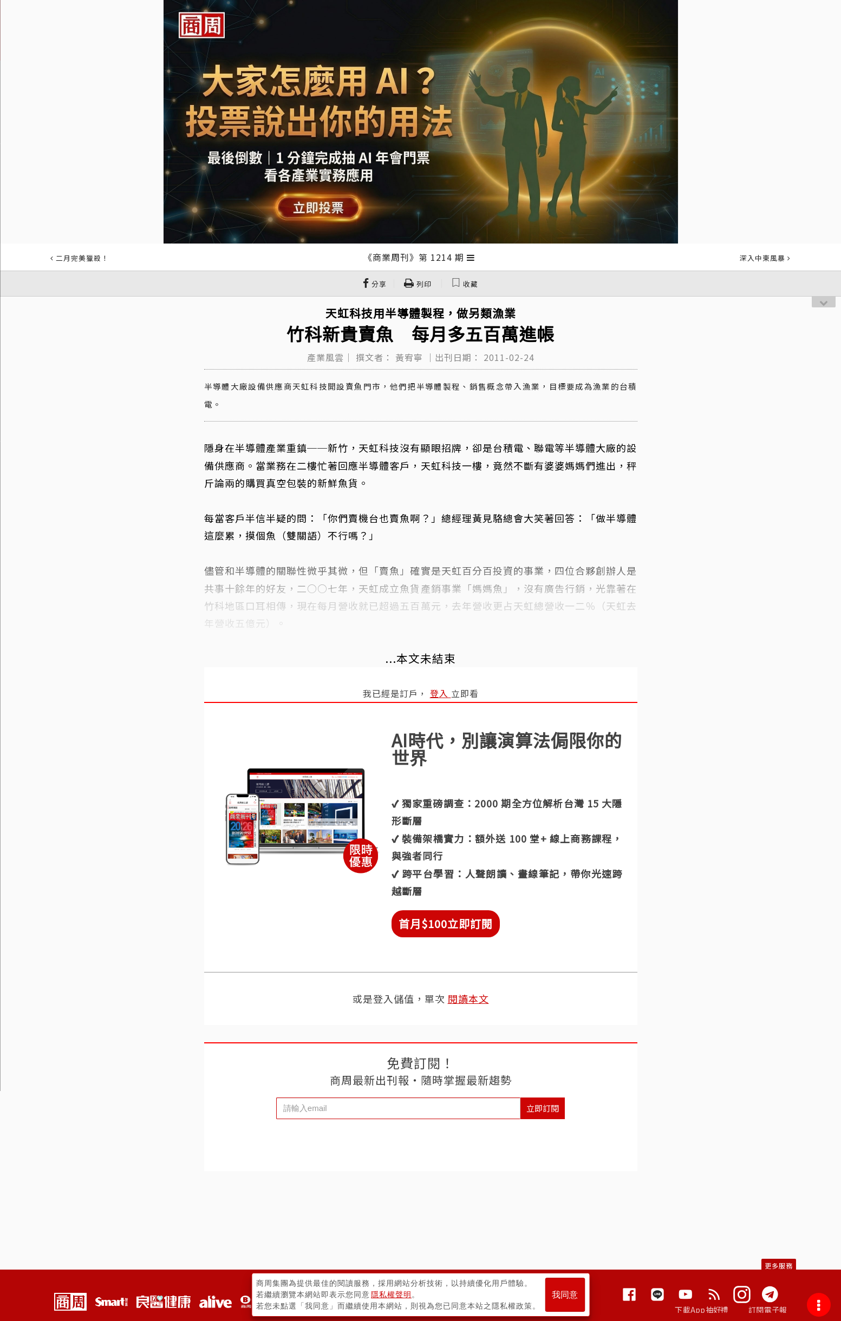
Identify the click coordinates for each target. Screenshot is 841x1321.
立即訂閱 (542, 1108)
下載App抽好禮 (701, 1309)
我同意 (565, 1294)
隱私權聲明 (391, 1294)
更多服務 (779, 1265)
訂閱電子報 (767, 1309)
